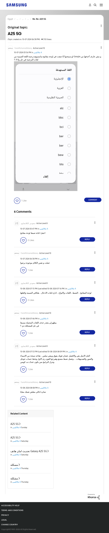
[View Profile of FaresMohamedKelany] (23, 48)
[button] (96, 48)
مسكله (14, 464)
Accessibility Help (10, 505)
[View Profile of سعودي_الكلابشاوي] (28, 223)
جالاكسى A (38, 52)
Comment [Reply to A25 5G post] (92, 200)
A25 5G (14, 423)
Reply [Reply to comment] (87, 239)
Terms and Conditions (12, 510)
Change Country (9, 525)
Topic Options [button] (96, 26)
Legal (4, 520)
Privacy (5, 515)
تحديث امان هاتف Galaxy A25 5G (28, 451)
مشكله (14, 478)
